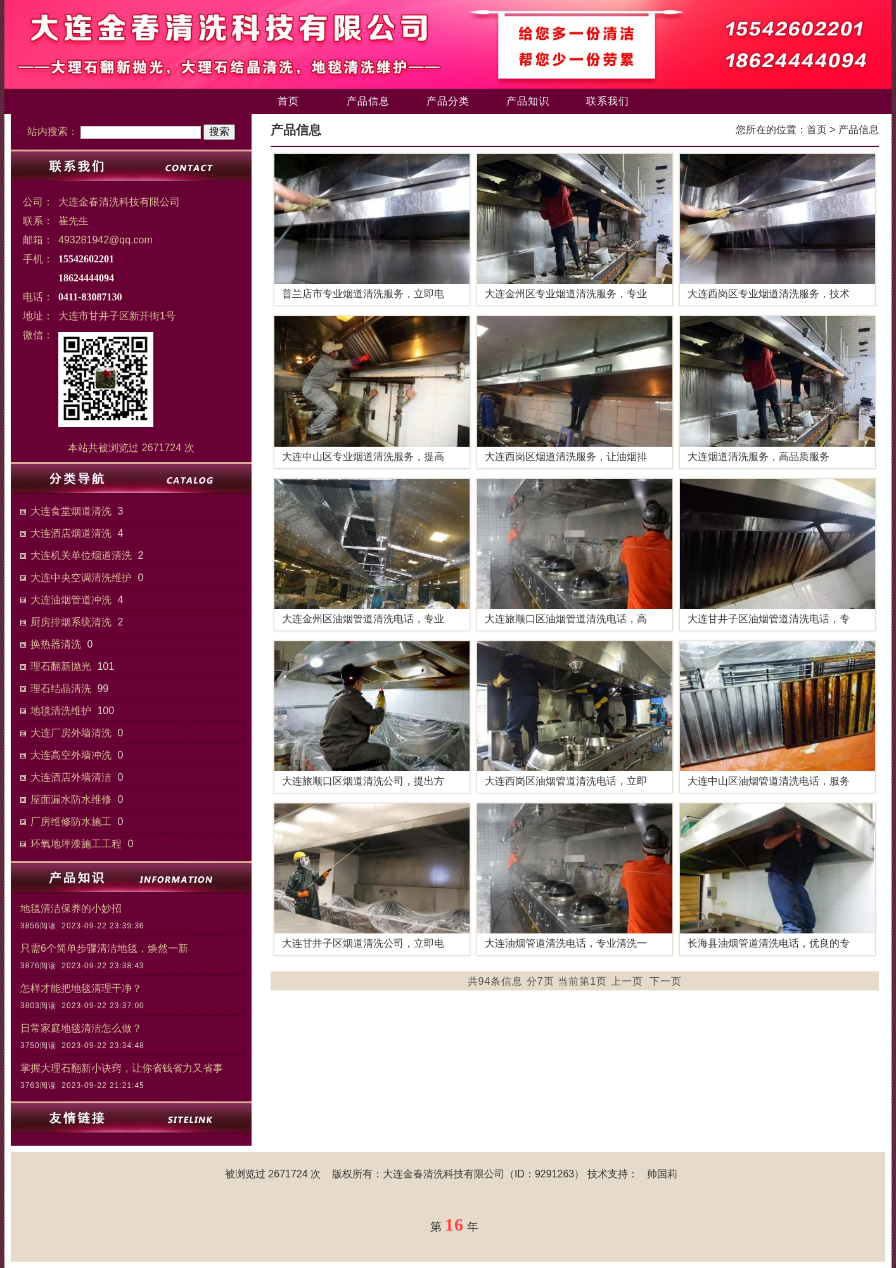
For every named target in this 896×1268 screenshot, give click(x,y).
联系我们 (607, 101)
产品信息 (368, 101)
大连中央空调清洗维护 (81, 577)
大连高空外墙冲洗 (71, 755)
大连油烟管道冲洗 (71, 599)
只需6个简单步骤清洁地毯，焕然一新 (104, 948)
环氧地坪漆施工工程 (76, 843)
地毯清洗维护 (60, 710)
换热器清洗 (55, 644)
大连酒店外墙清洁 (71, 777)
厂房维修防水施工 (71, 821)
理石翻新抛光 (60, 666)
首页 (288, 101)
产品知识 (527, 101)
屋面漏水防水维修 (71, 799)
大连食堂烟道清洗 (71, 511)
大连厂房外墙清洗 (71, 732)
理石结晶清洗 (60, 688)
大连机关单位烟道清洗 (81, 555)
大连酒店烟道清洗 (71, 533)
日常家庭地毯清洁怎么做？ (81, 1028)
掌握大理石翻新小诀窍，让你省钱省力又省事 (121, 1068)
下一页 (666, 981)
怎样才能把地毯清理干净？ (81, 988)
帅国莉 (662, 1174)
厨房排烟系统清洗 (71, 622)
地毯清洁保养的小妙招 (71, 908)
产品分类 (448, 101)
